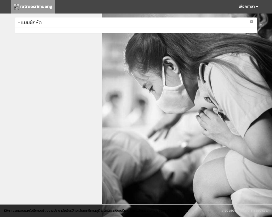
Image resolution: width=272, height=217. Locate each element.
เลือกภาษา (248, 6)
